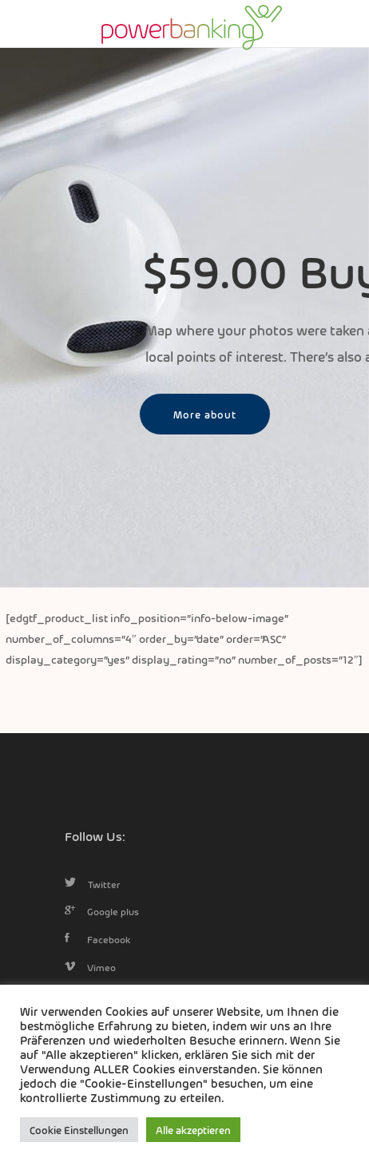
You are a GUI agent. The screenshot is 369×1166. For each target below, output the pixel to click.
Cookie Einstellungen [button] (79, 1129)
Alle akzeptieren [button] (193, 1129)
